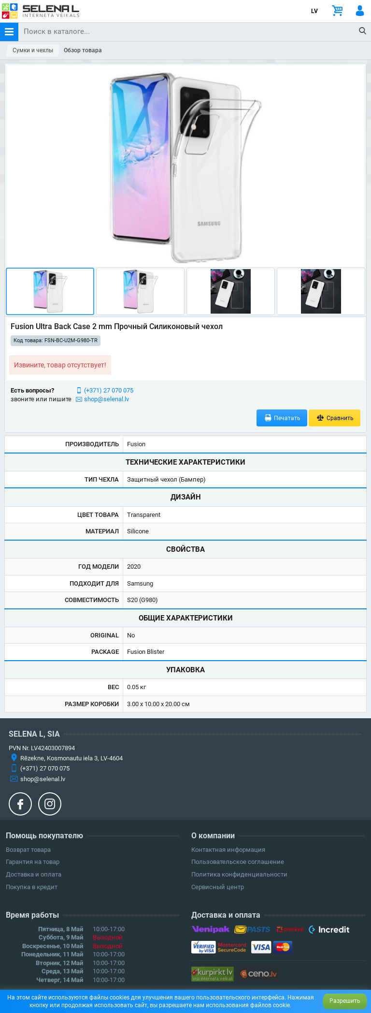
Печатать (282, 418)
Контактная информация (228, 849)
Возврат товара (28, 849)
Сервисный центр (217, 887)
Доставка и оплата (33, 874)
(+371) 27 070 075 (108, 390)
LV (314, 11)
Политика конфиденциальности (239, 874)
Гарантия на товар (32, 861)
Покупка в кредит (31, 887)
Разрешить (344, 1001)
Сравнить (334, 418)
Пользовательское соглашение (237, 861)
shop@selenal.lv (106, 399)
